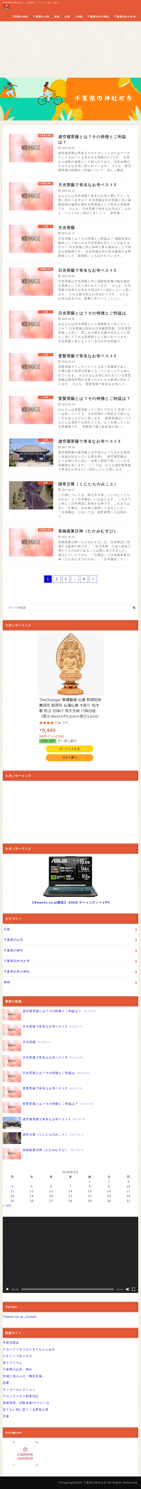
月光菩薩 (27, 1045)
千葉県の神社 (20, 16)
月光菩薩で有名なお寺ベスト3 (43, 1030)
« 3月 (7, 1205)
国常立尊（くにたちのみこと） (43, 1138)
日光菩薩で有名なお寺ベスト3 (43, 1061)
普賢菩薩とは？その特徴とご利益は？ (48, 1107)
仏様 (67, 16)
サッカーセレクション (19, 1389)
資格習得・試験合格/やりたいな (26, 1402)
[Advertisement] (70, 50)
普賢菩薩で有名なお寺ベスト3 (43, 1092)
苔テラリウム (12, 1362)
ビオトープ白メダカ (17, 1356)
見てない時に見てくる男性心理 (25, 1409)
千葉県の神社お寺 (94, 1482)
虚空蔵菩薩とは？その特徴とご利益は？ (50, 1014)
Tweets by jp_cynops (20, 1316)
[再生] (7, 1289)
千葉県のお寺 (41, 16)
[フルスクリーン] (133, 1289)
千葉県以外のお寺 (125, 16)
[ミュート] (127, 1289)
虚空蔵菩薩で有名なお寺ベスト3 (44, 1123)
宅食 (6, 1416)
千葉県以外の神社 (98, 16)
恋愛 (6, 1382)
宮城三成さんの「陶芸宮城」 (24, 1376)
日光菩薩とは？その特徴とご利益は (47, 1076)
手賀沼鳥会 (11, 1342)
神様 (57, 16)
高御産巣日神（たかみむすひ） (43, 1153)
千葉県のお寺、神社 (17, 1369)
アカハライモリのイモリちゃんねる (29, 1349)
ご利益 (79, 16)
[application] (70, 1255)
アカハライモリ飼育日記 (21, 1396)
